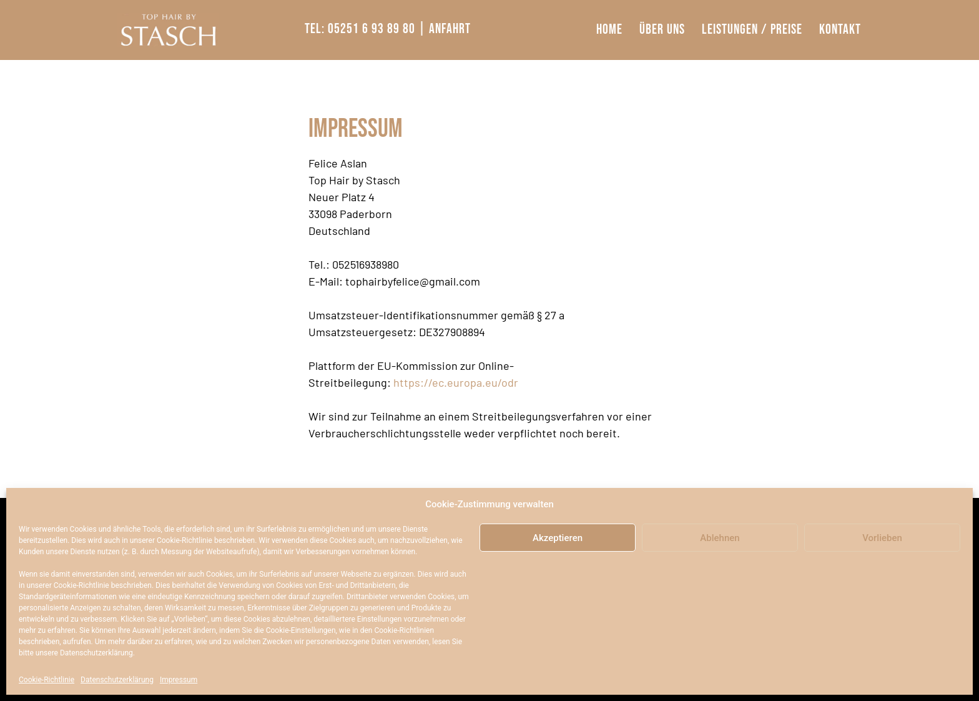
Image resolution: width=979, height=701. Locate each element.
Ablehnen (719, 538)
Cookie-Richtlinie (46, 679)
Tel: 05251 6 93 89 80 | (365, 29)
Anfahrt (450, 29)
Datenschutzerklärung (117, 679)
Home (609, 29)
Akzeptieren (558, 538)
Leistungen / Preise (752, 29)
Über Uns (662, 29)
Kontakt (840, 29)
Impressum (178, 679)
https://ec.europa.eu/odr (455, 382)
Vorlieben (882, 538)
